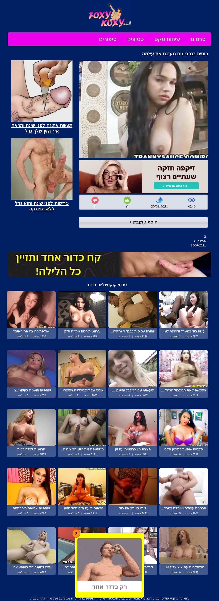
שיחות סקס (167, 39)
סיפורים (108, 39)
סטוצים (135, 39)
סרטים (198, 39)
